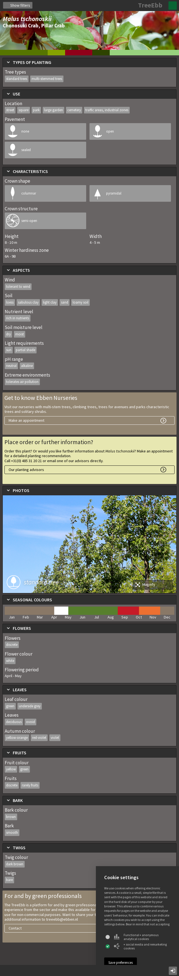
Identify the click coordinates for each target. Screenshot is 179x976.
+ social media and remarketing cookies (140, 946)
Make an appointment (26, 420)
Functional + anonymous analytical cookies (136, 937)
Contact (15, 928)
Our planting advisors (26, 469)
